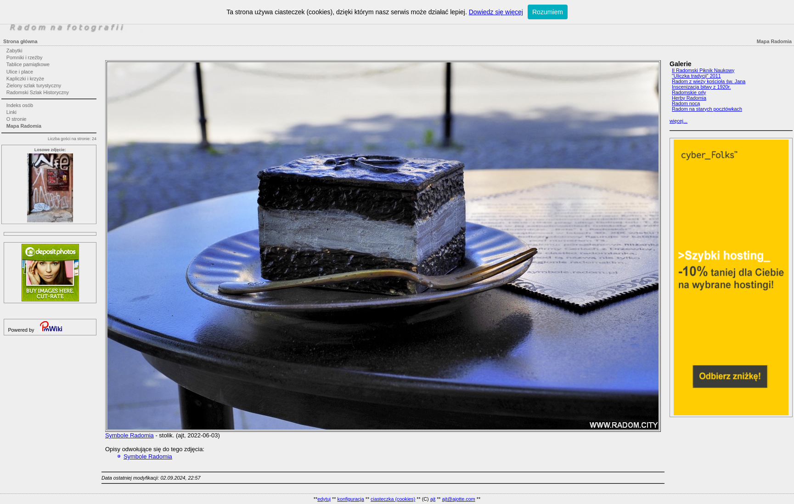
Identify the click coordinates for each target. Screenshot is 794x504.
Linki (11, 112)
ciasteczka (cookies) (393, 499)
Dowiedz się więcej (496, 12)
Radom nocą (686, 103)
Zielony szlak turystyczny (33, 85)
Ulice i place (19, 71)
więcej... (678, 121)
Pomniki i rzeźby (24, 57)
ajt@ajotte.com (458, 499)
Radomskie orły (689, 92)
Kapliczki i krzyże (25, 78)
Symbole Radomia (129, 435)
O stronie (16, 119)
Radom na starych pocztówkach (707, 109)
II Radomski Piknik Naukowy (703, 70)
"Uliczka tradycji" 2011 (696, 76)
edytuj (324, 499)
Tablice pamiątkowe (28, 64)
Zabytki (14, 50)
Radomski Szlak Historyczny (37, 92)
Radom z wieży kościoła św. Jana (708, 81)
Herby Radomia (689, 98)
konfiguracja (350, 499)
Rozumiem (547, 12)
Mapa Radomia (23, 126)
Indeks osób (19, 105)
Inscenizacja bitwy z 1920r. (701, 87)
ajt (432, 499)
